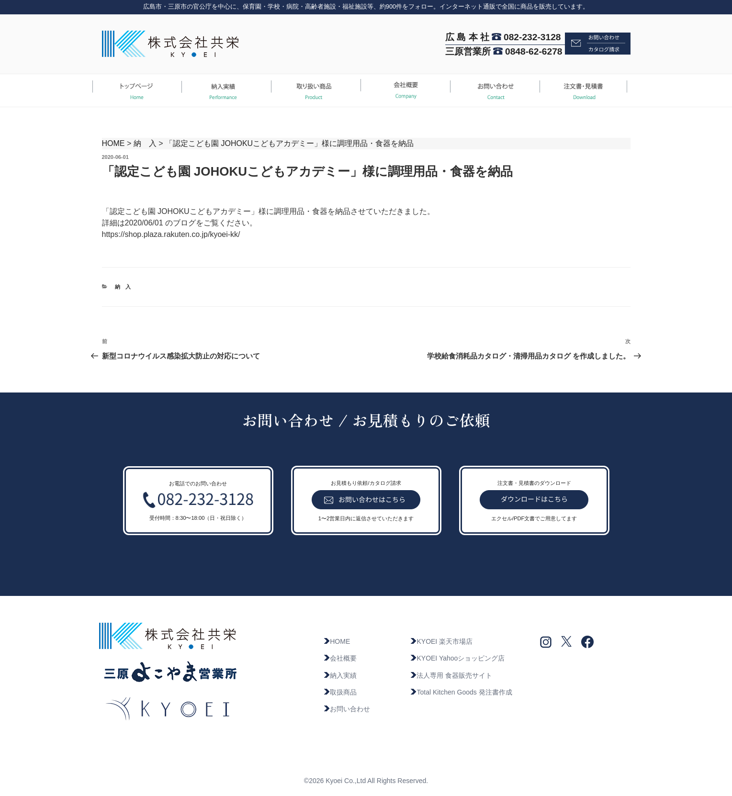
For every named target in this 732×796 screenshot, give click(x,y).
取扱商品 (340, 692)
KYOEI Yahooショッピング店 (457, 658)
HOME (113, 143)
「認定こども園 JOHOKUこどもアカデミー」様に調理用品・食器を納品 (289, 143)
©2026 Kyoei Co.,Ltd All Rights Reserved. (366, 781)
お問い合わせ (346, 709)
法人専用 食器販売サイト (451, 675)
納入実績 (340, 675)
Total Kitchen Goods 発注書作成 (461, 692)
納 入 (145, 143)
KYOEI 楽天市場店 (441, 641)
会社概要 (340, 658)
